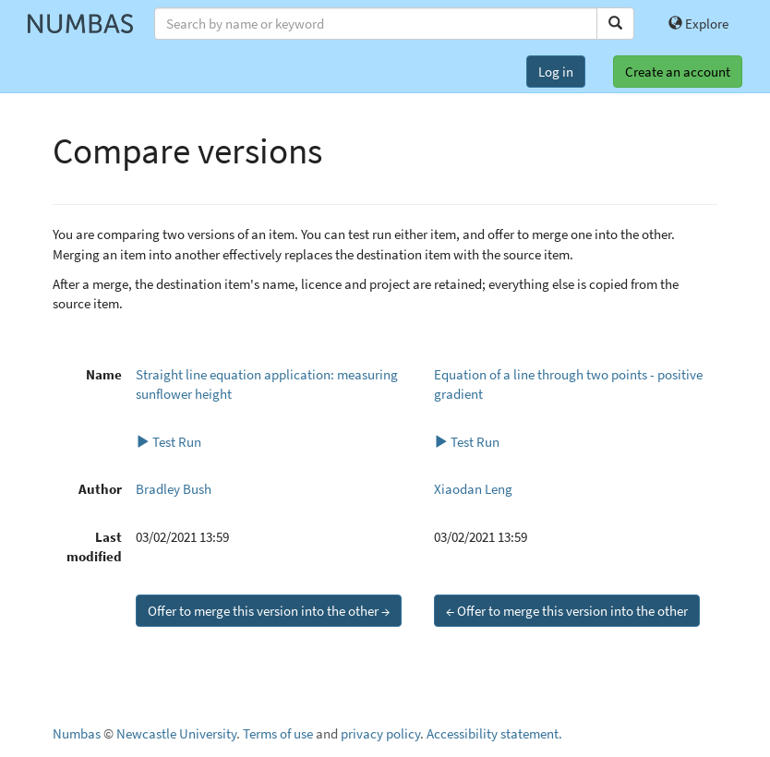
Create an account (677, 71)
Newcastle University (176, 733)
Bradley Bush (173, 489)
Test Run (168, 442)
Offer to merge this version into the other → (269, 610)
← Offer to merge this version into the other (567, 610)
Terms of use (278, 733)
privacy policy (380, 733)
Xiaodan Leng (473, 489)
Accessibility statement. (494, 733)
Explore (698, 23)
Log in (555, 71)
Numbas (77, 733)
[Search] (615, 23)
